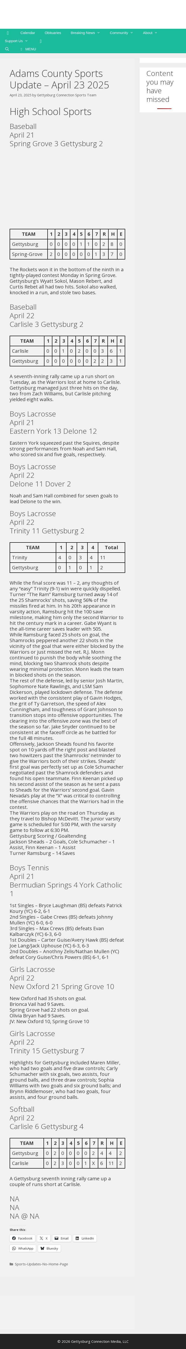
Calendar (27, 33)
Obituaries (53, 33)
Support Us (19, 41)
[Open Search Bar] (7, 49)
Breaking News (88, 33)
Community (124, 33)
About (152, 33)
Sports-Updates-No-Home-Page (41, 1264)
